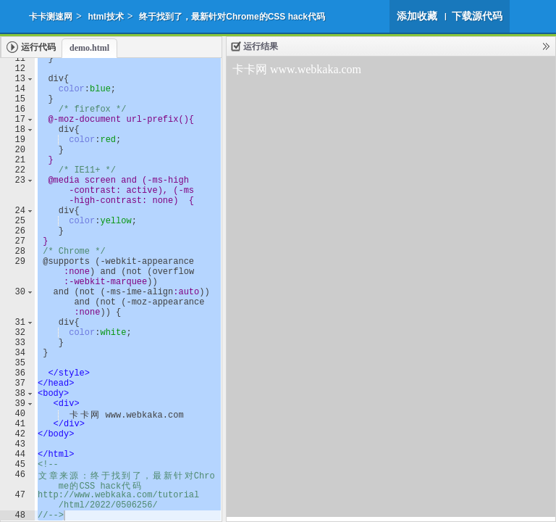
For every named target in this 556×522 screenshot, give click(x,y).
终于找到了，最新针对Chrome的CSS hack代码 (232, 17)
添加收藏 (417, 16)
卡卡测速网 (50, 17)
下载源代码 (477, 16)
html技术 (105, 17)
